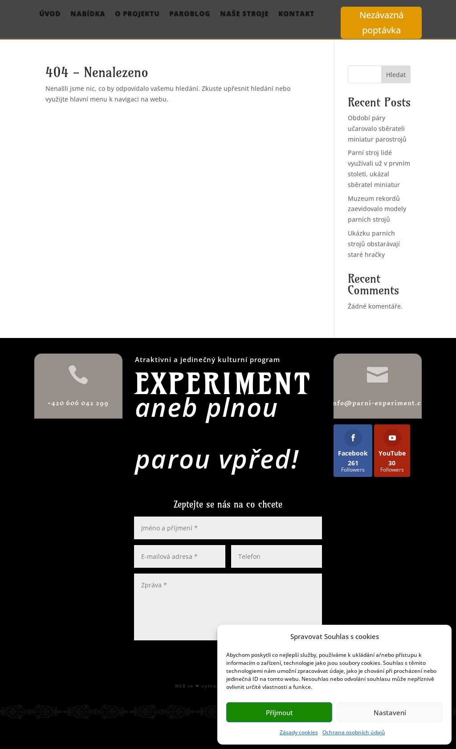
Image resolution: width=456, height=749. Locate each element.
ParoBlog (189, 14)
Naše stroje (244, 14)
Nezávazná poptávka (381, 22)
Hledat (396, 74)
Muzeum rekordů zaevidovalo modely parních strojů (377, 209)
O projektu (137, 14)
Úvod (50, 14)
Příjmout (279, 712)
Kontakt (296, 14)
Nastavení (390, 712)
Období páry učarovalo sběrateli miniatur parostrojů (377, 128)
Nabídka (87, 14)
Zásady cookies (299, 732)
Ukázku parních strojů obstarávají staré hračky (374, 244)
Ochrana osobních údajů (353, 732)
